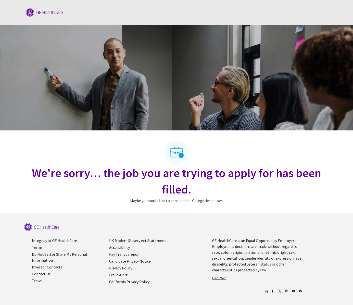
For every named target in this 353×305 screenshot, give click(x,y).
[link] (41, 227)
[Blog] (286, 291)
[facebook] (273, 291)
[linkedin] (266, 291)
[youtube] (293, 291)
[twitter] (280, 291)
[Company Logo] (44, 12)
